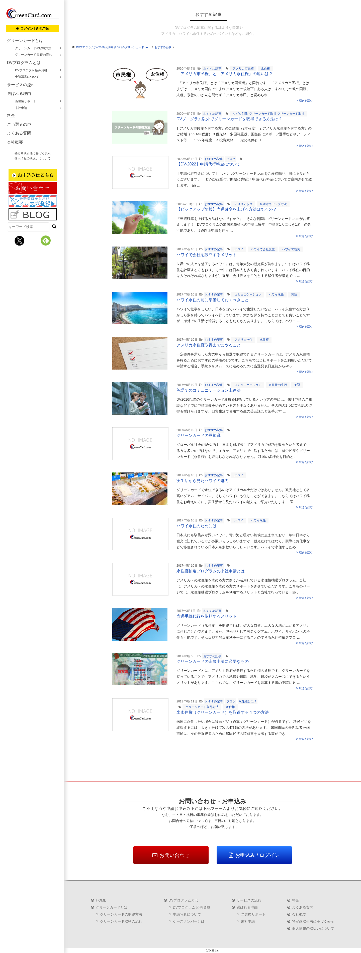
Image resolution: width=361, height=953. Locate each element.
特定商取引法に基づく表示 (33, 153)
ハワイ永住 (276, 294)
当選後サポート (25, 101)
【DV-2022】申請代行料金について (208, 164)
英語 (294, 294)
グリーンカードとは (25, 40)
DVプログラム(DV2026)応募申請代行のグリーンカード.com (113, 47)
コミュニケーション (247, 294)
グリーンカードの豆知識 (198, 435)
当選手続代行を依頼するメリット (206, 616)
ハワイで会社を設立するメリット (206, 255)
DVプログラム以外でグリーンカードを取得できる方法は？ (229, 119)
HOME (101, 900)
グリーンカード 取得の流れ (33, 54)
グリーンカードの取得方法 (33, 48)
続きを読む (304, 100)
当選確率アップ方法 (273, 204)
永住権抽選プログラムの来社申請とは (210, 571)
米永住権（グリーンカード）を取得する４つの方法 (222, 712)
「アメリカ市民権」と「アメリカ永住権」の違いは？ (224, 74)
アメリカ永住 (243, 204)
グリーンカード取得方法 (202, 707)
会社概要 (15, 142)
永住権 (265, 68)
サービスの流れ (21, 85)
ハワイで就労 (291, 249)
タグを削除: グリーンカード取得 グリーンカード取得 (268, 113)
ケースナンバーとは (189, 921)
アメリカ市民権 (243, 68)
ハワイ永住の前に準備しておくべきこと (212, 300)
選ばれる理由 (19, 93)
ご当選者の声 (19, 124)
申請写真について (27, 77)
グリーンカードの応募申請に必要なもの (212, 661)
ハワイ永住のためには (196, 526)
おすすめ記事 (163, 47)
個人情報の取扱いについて (33, 158)
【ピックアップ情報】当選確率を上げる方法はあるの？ (226, 209)
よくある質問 (19, 133)
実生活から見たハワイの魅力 (202, 481)
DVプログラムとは (24, 63)
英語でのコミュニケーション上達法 (208, 390)
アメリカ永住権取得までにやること (208, 345)
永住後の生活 (278, 385)
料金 (11, 115)
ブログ (230, 159)
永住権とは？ (248, 701)
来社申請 (21, 108)
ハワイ (238, 249)
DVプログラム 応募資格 (31, 70)
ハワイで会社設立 (263, 249)
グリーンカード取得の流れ (121, 921)
